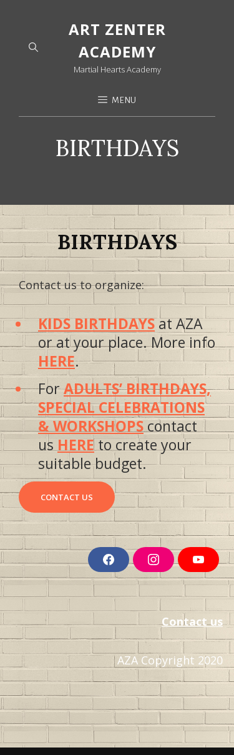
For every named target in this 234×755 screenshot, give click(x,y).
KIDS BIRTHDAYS (96, 323)
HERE (56, 361)
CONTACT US (67, 497)
